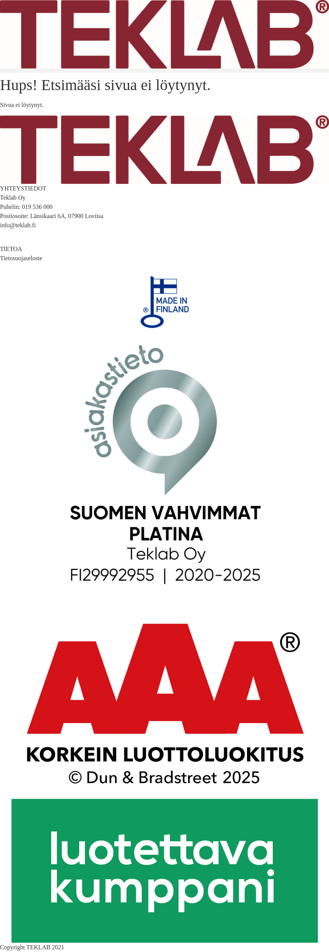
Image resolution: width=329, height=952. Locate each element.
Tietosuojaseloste (21, 258)
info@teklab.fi (18, 225)
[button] (164, 71)
